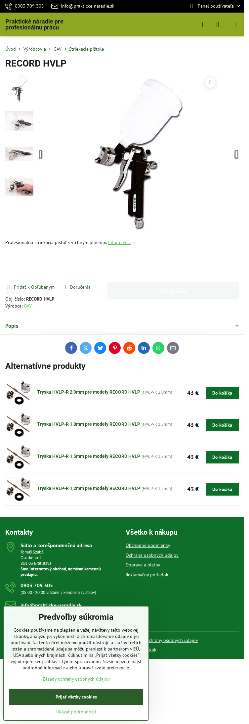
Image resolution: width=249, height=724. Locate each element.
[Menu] (236, 24)
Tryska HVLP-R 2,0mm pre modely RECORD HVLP (88, 392)
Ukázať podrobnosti (76, 712)
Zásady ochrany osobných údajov (164, 640)
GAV (28, 306)
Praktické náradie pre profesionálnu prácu (34, 24)
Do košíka (173, 264)
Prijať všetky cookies (76, 697)
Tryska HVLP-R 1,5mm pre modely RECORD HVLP (88, 456)
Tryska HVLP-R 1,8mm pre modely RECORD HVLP (88, 424)
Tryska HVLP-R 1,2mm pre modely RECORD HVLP (88, 488)
